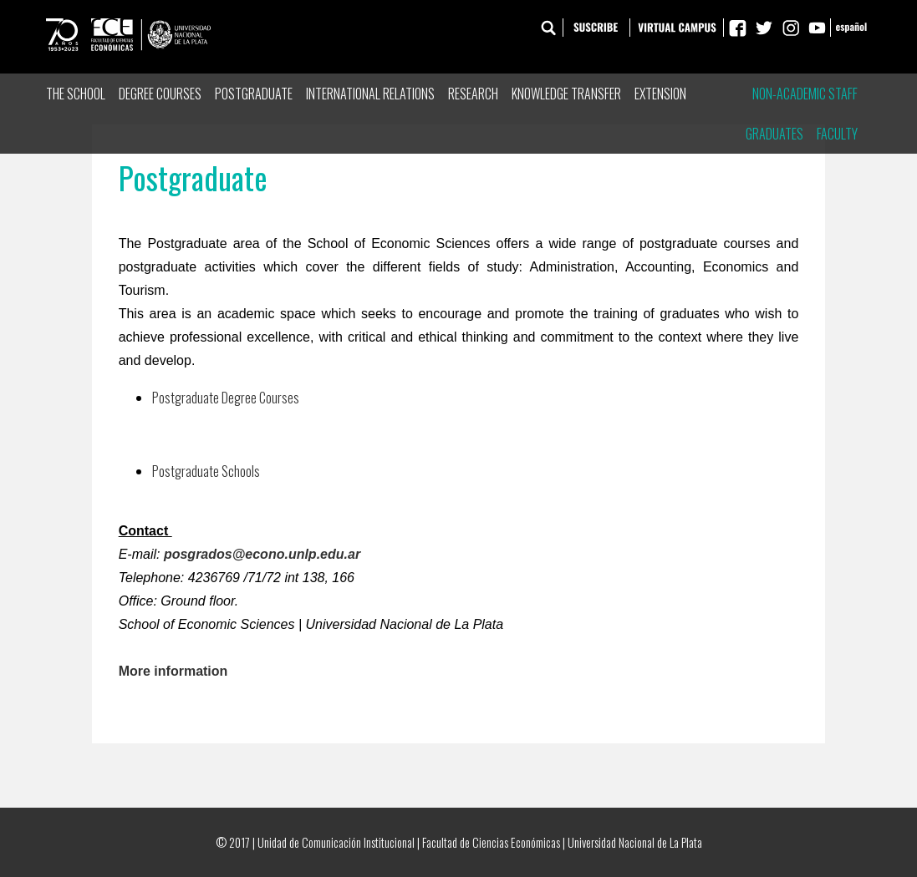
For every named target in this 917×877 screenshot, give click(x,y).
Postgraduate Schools (206, 471)
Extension (660, 94)
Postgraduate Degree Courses (225, 398)
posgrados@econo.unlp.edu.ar (262, 554)
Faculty (837, 134)
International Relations (370, 94)
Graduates (774, 134)
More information (173, 671)
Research (473, 94)
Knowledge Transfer (566, 94)
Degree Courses (160, 94)
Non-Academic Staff (805, 94)
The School (75, 94)
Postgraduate (254, 94)
